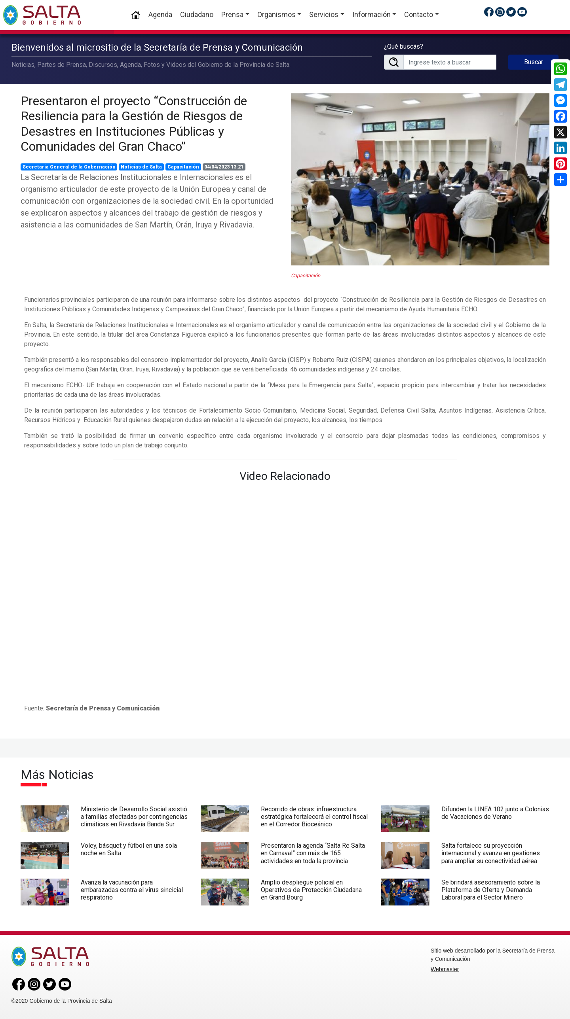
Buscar (533, 62)
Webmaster (445, 969)
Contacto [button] (418, 14)
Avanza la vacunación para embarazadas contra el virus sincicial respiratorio (132, 890)
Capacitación (183, 167)
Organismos (276, 14)
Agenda (160, 14)
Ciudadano (196, 14)
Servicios (323, 14)
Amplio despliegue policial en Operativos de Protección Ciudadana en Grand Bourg (311, 890)
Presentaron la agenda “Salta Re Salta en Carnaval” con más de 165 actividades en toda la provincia (313, 853)
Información (371, 14)
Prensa (232, 14)
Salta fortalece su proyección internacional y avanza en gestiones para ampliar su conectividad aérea (490, 853)
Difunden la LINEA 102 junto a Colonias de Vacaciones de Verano (495, 812)
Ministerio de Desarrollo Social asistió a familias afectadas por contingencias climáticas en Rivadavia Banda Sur (134, 816)
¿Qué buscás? (403, 46)
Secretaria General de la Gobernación (69, 167)
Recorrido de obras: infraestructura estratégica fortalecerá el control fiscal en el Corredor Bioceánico (314, 816)
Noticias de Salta (141, 167)
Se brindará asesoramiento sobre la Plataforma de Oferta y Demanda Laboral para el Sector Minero (490, 890)
